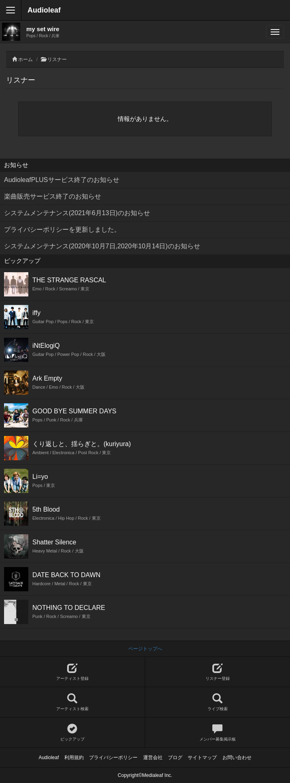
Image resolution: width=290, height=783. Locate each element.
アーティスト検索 (72, 702)
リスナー (57, 59)
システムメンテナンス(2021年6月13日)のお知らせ (77, 213)
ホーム (25, 59)
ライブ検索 (217, 702)
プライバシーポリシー (113, 757)
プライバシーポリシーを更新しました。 (62, 229)
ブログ (175, 757)
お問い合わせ (237, 757)
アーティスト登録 (72, 672)
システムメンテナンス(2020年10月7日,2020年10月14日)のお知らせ (102, 246)
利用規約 (74, 757)
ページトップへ (145, 649)
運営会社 (153, 757)
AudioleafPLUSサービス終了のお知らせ (61, 179)
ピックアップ (72, 732)
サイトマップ (202, 757)
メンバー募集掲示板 (217, 732)
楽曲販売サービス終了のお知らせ (52, 196)
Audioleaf (44, 10)
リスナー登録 (217, 672)
